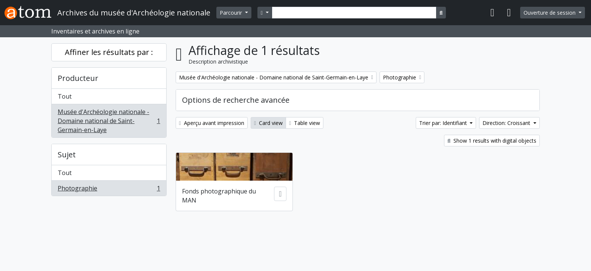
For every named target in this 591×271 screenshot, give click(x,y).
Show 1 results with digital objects (491, 140)
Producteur (78, 78)
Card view (268, 122)
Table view (304, 122)
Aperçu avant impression (211, 122)
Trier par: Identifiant (444, 122)
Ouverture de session (550, 12)
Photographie (108, 190)
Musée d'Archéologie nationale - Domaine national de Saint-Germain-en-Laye (108, 121)
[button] (492, 13)
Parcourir (231, 12)
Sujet (67, 154)
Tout (65, 96)
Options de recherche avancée (235, 100)
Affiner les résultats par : (109, 52)
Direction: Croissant (507, 122)
